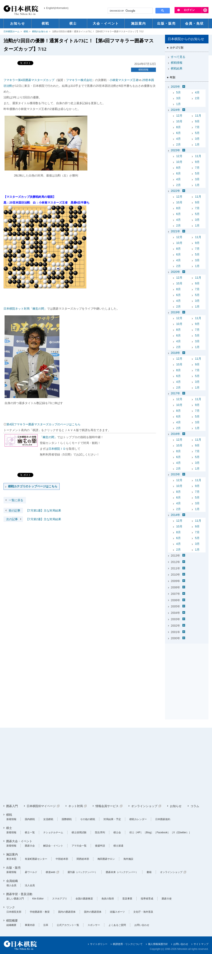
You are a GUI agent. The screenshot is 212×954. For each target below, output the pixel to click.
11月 (198, 115)
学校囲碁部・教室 (40, 911)
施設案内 (12, 854)
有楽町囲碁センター (36, 858)
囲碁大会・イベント (19, 841)
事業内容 (30, 925)
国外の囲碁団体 (92, 911)
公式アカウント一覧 (68, 925)
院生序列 (100, 832)
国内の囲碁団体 (67, 911)
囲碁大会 (30, 845)
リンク (10, 907)
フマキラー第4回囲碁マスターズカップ (29, 80)
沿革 (45, 925)
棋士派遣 (118, 845)
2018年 (175, 352)
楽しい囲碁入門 (15, 898)
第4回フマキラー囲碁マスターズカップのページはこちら (43, 424)
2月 (197, 98)
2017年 (175, 393)
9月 (197, 121)
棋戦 (26, 31)
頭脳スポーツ (117, 911)
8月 (178, 127)
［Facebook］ (162, 832)
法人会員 (30, 885)
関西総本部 (83, 858)
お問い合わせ (141, 925)
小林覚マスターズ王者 (124, 80)
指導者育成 (147, 898)
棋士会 (117, 832)
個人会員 (11, 885)
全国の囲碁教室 (84, 898)
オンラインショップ (144, 806)
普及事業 (127, 898)
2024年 (175, 109)
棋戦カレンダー (138, 819)
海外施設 (128, 858)
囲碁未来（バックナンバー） (122, 872)
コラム (194, 806)
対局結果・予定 (112, 819)
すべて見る (178, 56)
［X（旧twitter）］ (181, 832)
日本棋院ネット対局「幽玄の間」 (25, 308)
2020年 (175, 271)
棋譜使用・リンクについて (128, 944)
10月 (179, 121)
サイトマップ (201, 944)
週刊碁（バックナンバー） (82, 872)
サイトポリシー (98, 944)
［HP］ (138, 832)
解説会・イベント (53, 845)
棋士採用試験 (79, 832)
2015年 (175, 474)
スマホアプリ (59, 898)
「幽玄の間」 (48, 437)
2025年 (175, 86)
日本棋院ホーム (11, 31)
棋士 (9, 828)
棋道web (50, 872)
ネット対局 (75, 806)
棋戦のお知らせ (40, 31)
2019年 (175, 312)
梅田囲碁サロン (106, 858)
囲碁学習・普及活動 (19, 894)
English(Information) (57, 8)
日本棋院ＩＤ (57, 448)
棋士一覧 (30, 832)
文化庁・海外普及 (143, 911)
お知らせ (176, 806)
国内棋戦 (30, 819)
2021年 (175, 231)
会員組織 (12, 880)
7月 (197, 127)
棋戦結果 (176, 68)
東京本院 (11, 858)
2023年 (175, 150)
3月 (178, 98)
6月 (178, 133)
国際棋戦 (67, 819)
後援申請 (100, 845)
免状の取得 (107, 898)
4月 (197, 92)
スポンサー (94, 925)
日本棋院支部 (13, 911)
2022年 (175, 190)
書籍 (149, 872)
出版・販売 (13, 867)
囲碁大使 (167, 898)
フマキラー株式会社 (79, 80)
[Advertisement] (186, 671)
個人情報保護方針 (158, 944)
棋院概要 (12, 920)
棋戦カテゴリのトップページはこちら (32, 486)
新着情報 (11, 819)
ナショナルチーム (53, 832)
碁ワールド (31, 872)
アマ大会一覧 (79, 845)
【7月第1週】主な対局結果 (32, 510)
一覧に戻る (16, 500)
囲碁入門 (12, 806)
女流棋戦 (48, 819)
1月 (178, 104)
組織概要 (11, 925)
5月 (178, 92)
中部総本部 (62, 858)
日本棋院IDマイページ (41, 806)
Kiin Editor (38, 898)
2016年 (175, 433)
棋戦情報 (143, 69)
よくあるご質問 (117, 925)
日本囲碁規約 (162, 819)
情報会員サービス (107, 806)
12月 (179, 115)
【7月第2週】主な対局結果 (32, 519)
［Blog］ (148, 832)
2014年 (175, 514)
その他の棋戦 (87, 819)
